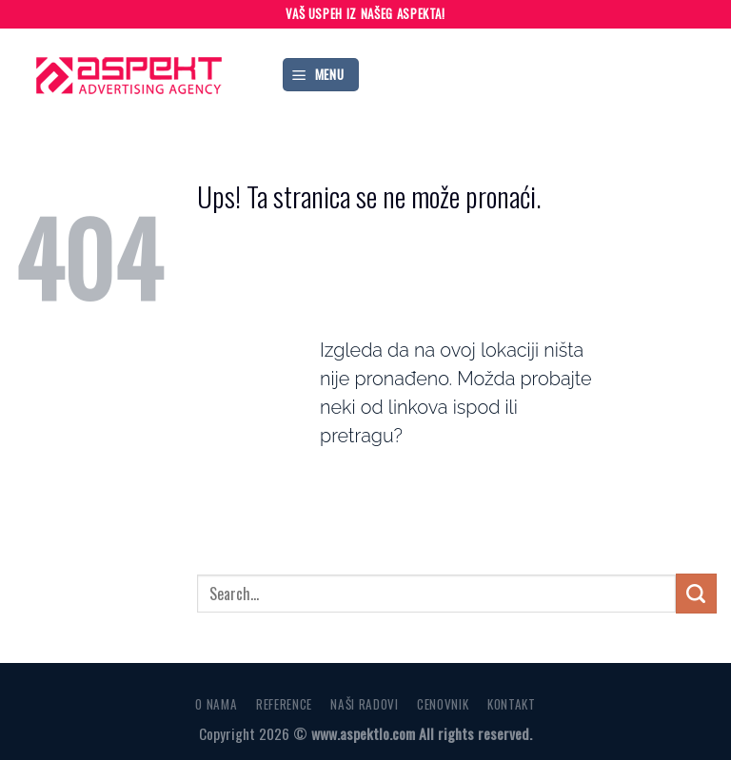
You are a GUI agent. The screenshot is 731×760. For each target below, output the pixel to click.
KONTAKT (511, 703)
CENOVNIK (442, 703)
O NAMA (216, 703)
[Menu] (321, 74)
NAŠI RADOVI (364, 703)
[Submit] (696, 594)
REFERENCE (284, 703)
